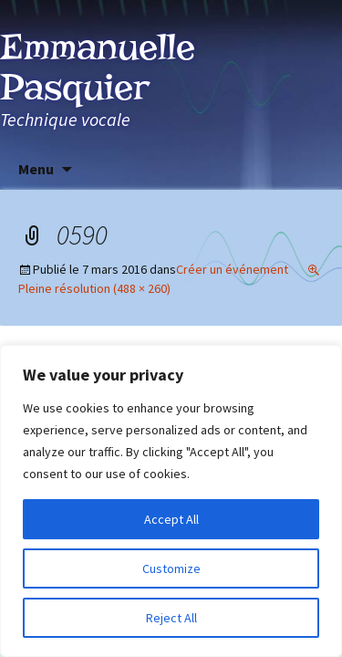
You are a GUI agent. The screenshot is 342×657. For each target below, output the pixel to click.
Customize (171, 568)
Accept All (171, 519)
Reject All (171, 618)
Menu (36, 169)
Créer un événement (232, 269)
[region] (171, 501)
